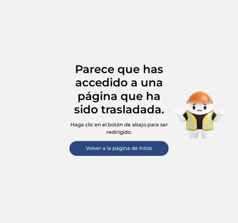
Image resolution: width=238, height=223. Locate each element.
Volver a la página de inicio (119, 148)
